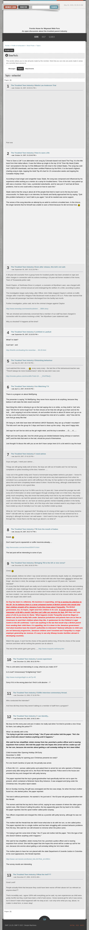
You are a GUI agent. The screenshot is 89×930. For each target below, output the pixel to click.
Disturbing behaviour (43, 360)
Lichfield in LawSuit (43, 332)
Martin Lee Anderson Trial (45, 85)
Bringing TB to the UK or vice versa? (50, 563)
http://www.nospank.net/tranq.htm (51, 649)
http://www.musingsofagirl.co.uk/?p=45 (21, 677)
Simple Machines (30, 925)
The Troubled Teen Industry (22, 85)
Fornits (45, 18)
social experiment (44, 659)
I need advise (40, 454)
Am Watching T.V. (42, 386)
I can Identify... (43, 716)
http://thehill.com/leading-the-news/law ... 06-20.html (26, 350)
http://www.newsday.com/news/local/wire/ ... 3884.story (27, 309)
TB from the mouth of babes (46, 529)
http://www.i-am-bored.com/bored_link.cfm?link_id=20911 (28, 859)
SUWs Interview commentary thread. (52, 693)
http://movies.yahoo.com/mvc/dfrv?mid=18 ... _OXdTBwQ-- (28, 376)
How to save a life (42, 153)
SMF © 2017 (18, 925)
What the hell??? (44, 874)
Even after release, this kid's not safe (50, 267)
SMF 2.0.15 (9, 925)
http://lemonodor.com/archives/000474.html (22, 547)
